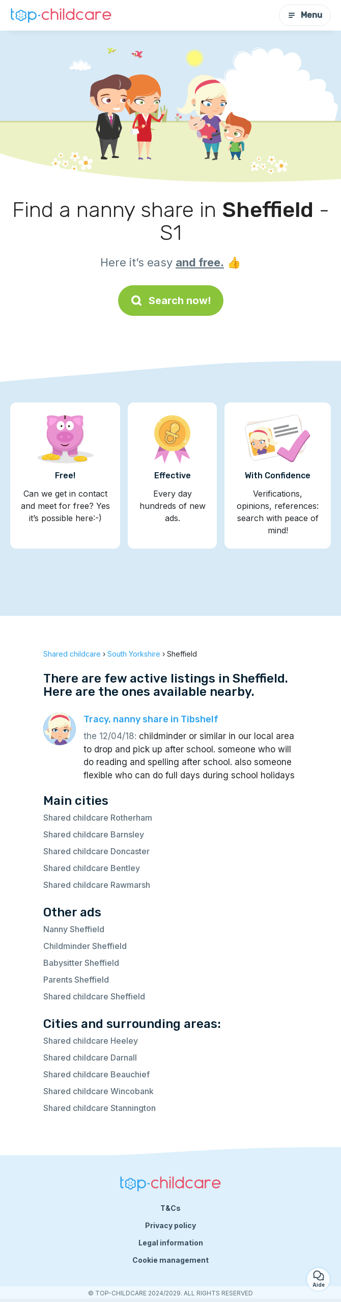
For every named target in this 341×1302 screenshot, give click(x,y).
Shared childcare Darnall (90, 1057)
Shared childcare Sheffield (94, 996)
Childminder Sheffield (85, 946)
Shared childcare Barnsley (93, 834)
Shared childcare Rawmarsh (96, 885)
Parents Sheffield (76, 979)
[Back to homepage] (61, 15)
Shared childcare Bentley (91, 868)
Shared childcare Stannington (99, 1108)
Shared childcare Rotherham (97, 817)
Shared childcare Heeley (90, 1041)
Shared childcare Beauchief (96, 1074)
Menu (305, 15)
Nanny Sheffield (73, 929)
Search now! (170, 300)
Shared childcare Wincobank (98, 1091)
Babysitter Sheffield (81, 963)
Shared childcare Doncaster (96, 851)
